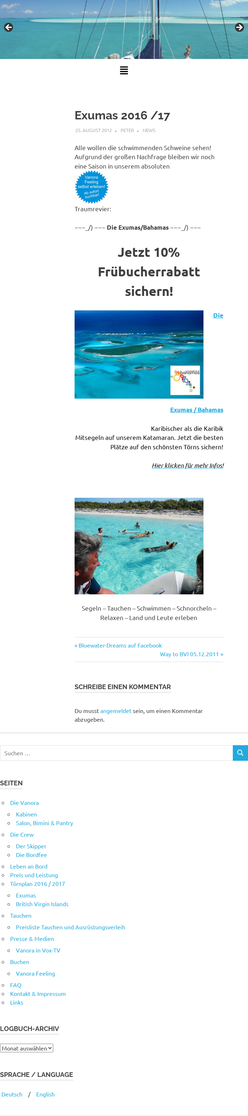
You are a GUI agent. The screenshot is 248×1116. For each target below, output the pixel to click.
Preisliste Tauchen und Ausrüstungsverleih (70, 926)
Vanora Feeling (35, 973)
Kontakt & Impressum (38, 993)
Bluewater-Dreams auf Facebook (120, 645)
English (45, 1094)
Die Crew (22, 834)
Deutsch (11, 1094)
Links (16, 1002)
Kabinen (26, 814)
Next (239, 27)
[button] (124, 70)
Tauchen (20, 915)
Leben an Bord (28, 866)
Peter (127, 130)
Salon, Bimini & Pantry (44, 822)
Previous (9, 27)
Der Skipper (31, 845)
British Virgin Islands (42, 903)
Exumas (26, 895)
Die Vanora (24, 802)
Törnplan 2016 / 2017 (37, 883)
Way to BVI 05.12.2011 (189, 653)
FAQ (15, 984)
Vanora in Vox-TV (38, 950)
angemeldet (115, 710)
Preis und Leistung (34, 874)
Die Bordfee (31, 854)
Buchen (19, 961)
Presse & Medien (32, 938)
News (149, 130)
